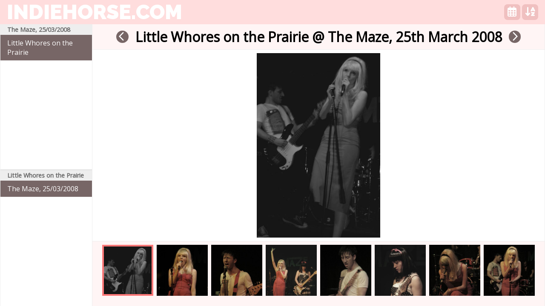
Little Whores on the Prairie (40, 47)
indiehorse (94, 12)
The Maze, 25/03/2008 (42, 188)
